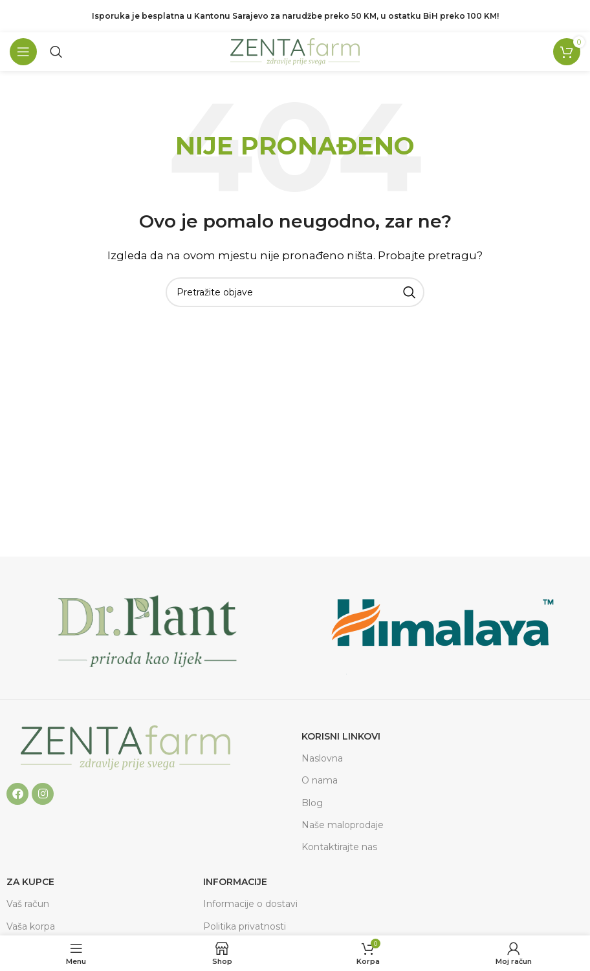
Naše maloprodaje (342, 825)
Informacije (235, 882)
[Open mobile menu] (23, 52)
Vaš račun (27, 904)
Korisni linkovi (340, 736)
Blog (312, 803)
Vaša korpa (30, 926)
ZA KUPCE (30, 882)
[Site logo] (295, 51)
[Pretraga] (56, 52)
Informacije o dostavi (250, 904)
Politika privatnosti (244, 926)
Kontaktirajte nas (339, 847)
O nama (319, 780)
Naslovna (322, 758)
